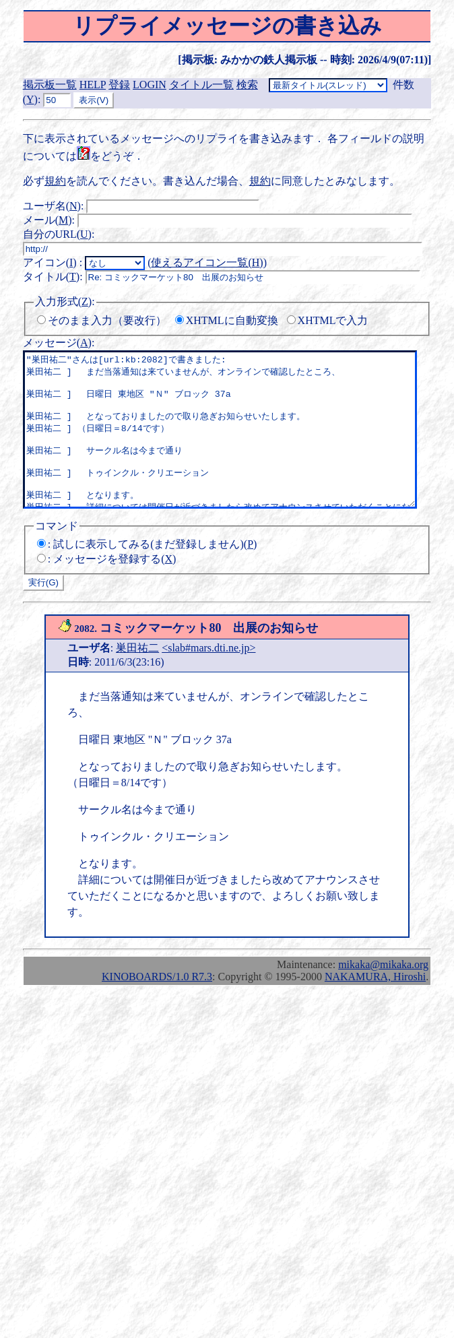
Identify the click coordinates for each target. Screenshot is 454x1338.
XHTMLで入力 (333, 320)
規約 (55, 181)
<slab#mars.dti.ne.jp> (208, 678)
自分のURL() (57, 234)
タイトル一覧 (201, 84)
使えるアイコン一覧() (207, 262)
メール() (47, 220)
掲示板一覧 (50, 84)
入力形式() (63, 301)
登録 (119, 84)
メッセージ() (57, 342)
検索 (247, 84)
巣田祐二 (137, 678)
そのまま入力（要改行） (107, 320)
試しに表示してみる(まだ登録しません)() (155, 574)
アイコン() (50, 262)
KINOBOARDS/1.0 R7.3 (157, 1007)
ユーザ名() (52, 206)
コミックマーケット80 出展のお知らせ (188, 658)
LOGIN (149, 84)
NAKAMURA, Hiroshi (375, 1007)
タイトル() (51, 276)
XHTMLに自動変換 (232, 320)
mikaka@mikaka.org (383, 994)
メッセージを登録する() (114, 589)
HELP (92, 84)
